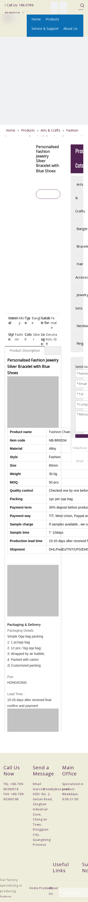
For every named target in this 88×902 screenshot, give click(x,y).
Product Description (25, 350)
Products (46, 888)
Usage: (43, 339)
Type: (27, 320)
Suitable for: (45, 320)
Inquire (48, 195)
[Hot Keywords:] (82, 5)
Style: (11, 336)
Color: (28, 336)
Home (33, 888)
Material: (13, 320)
